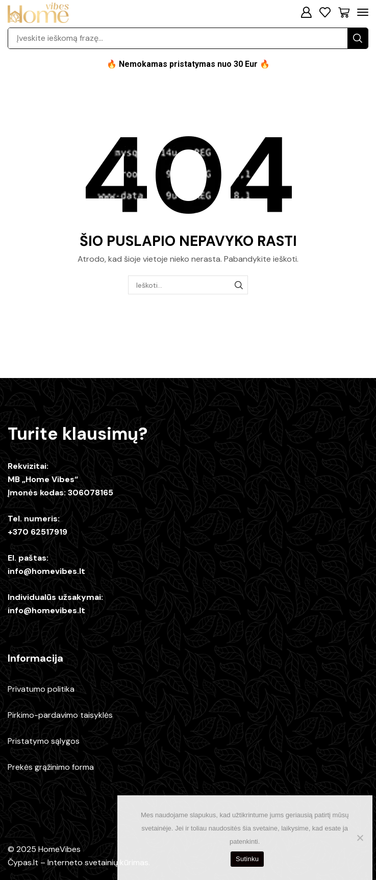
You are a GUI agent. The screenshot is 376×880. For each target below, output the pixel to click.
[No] (360, 838)
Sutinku (247, 859)
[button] (306, 12)
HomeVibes (59, 849)
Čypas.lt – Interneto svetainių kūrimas (78, 862)
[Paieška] (357, 38)
